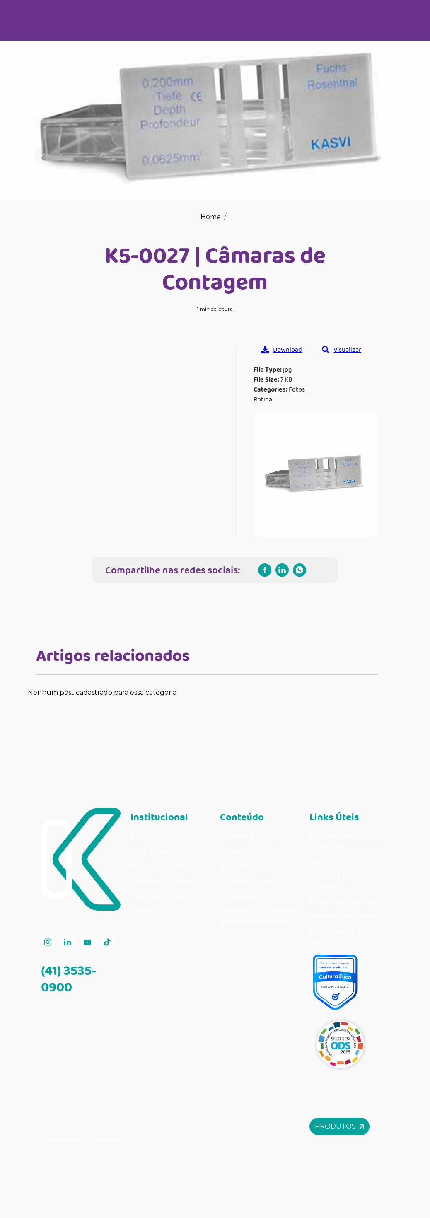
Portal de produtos (162, 866)
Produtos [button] (339, 1126)
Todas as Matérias (248, 837)
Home (211, 217)
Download (281, 349)
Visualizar (341, 349)
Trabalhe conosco (159, 896)
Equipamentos (244, 866)
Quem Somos (153, 852)
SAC (316, 861)
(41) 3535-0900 (69, 978)
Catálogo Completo (162, 881)
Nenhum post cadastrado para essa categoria (102, 692)
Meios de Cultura (248, 881)
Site (136, 837)
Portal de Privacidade (345, 901)
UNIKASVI (146, 911)
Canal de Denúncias (342, 916)
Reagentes (238, 896)
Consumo (236, 852)
